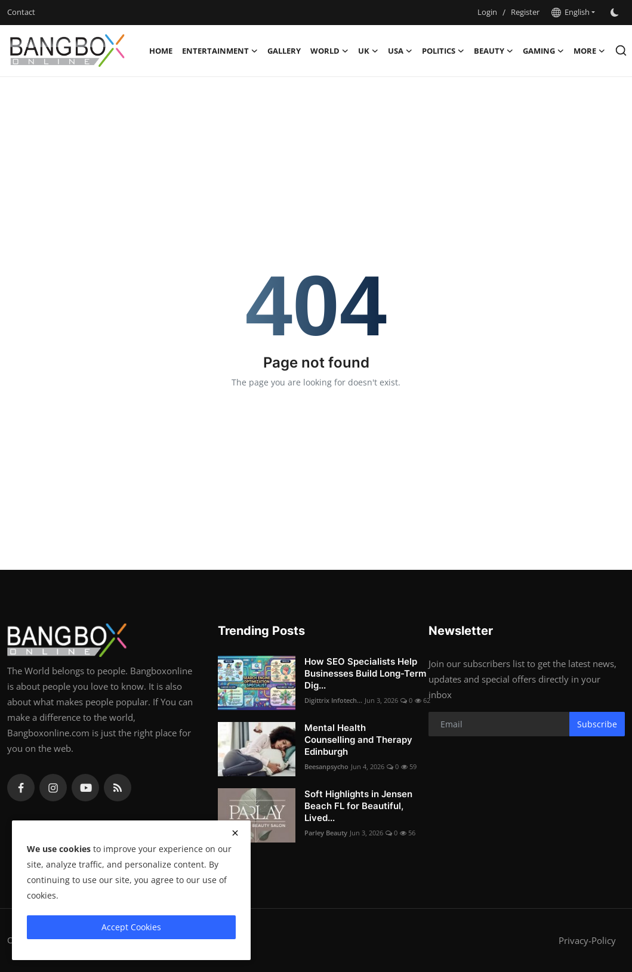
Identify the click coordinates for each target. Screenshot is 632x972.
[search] (621, 50)
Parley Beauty (325, 832)
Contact (21, 12)
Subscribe (597, 724)
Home (160, 50)
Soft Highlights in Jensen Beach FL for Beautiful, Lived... (358, 805)
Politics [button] (443, 50)
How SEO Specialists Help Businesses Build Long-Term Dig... (365, 673)
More (589, 50)
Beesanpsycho (326, 766)
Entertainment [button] (220, 50)
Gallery (284, 50)
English (570, 12)
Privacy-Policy (587, 940)
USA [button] (400, 50)
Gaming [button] (543, 50)
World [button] (329, 50)
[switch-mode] (616, 12)
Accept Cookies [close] (131, 927)
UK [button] (368, 50)
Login (487, 12)
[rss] (117, 787)
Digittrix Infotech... (333, 700)
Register (525, 12)
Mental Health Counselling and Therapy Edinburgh (358, 739)
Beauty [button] (493, 50)
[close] (235, 833)
